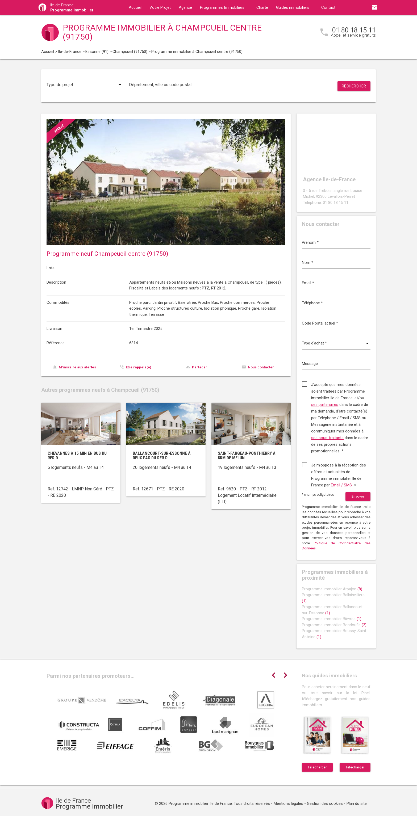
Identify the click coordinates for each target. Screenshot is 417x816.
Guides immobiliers (292, 7)
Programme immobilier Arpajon (332, 589)
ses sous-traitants (327, 437)
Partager (199, 367)
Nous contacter (261, 367)
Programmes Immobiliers (222, 7)
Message (310, 363)
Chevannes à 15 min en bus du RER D (77, 456)
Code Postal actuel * (320, 323)
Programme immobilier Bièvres (331, 618)
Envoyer (358, 496)
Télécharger (317, 767)
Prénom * (310, 242)
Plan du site (357, 803)
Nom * (307, 262)
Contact (328, 7)
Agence (185, 7)
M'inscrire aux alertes (77, 367)
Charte (262, 7)
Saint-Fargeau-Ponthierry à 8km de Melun (247, 456)
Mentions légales (288, 803)
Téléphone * (312, 303)
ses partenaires (324, 404)
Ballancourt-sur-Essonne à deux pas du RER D (162, 456)
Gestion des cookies (325, 803)
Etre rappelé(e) (138, 367)
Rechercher (354, 86)
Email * (308, 282)
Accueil (135, 7)
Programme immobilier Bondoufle (334, 624)
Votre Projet (160, 7)
